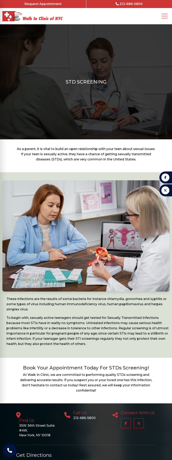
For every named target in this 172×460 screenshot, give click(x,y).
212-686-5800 (129, 4)
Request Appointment (43, 4)
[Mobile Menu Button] (165, 16)
